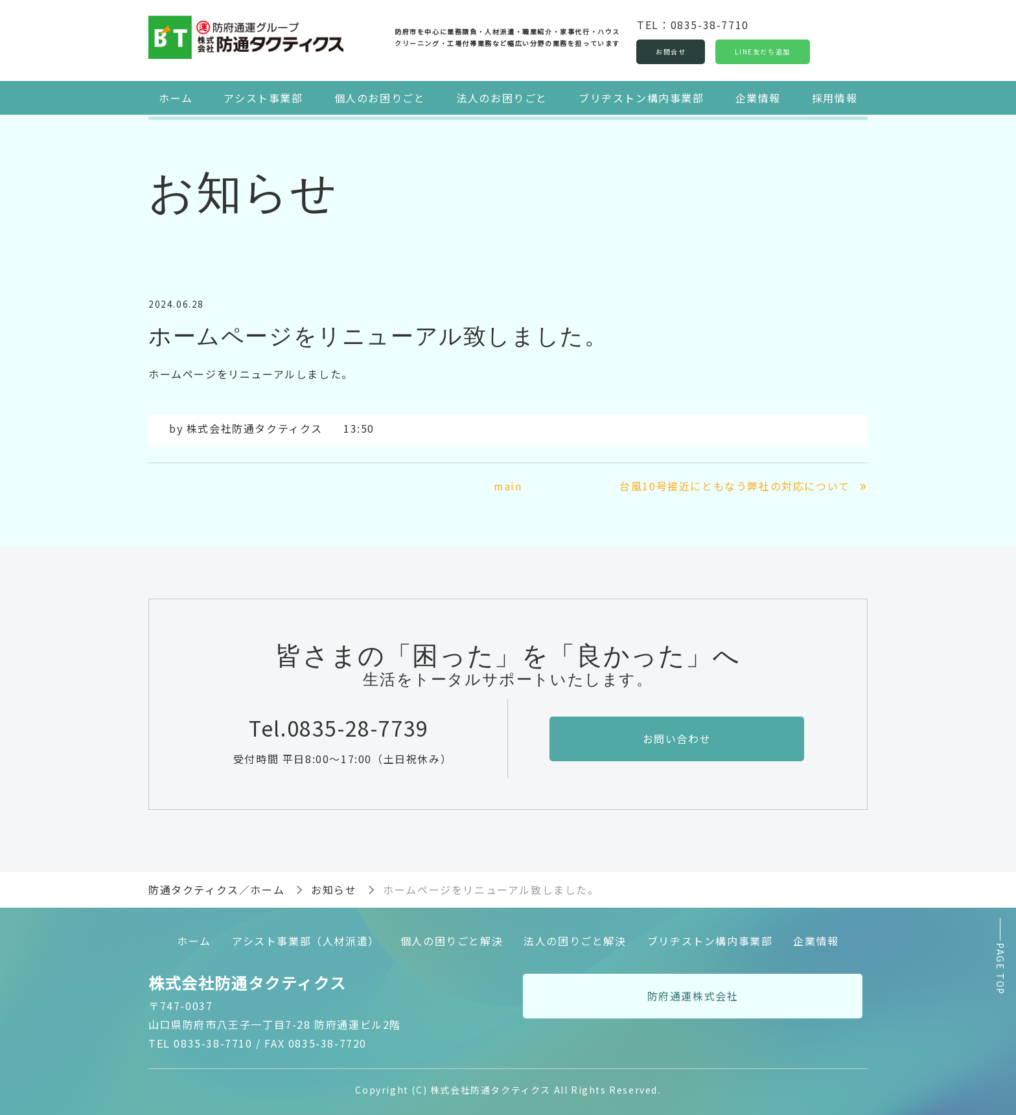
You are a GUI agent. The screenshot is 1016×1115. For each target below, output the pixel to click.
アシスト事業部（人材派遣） (306, 940)
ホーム (176, 97)
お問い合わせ (677, 738)
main (508, 486)
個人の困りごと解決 (451, 940)
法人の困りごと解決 (575, 940)
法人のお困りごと (502, 97)
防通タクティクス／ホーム (216, 889)
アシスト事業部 (263, 97)
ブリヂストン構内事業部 (641, 97)
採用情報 (834, 97)
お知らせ (333, 889)
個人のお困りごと (380, 97)
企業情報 (757, 97)
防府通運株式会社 (693, 996)
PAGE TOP (1000, 969)
